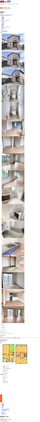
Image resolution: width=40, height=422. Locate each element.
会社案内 (3, 21)
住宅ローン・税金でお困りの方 (6, 20)
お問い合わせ (3, 28)
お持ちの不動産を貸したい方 (5, 410)
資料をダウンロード (2, 341)
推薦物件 (3, 25)
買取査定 (3, 407)
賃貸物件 (3, 17)
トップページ (3, 403)
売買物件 (3, 15)
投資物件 (3, 18)
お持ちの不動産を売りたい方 (5, 409)
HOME (1, 15)
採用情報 (3, 412)
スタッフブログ (4, 411)
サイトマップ (3, 414)
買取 (2, 19)
